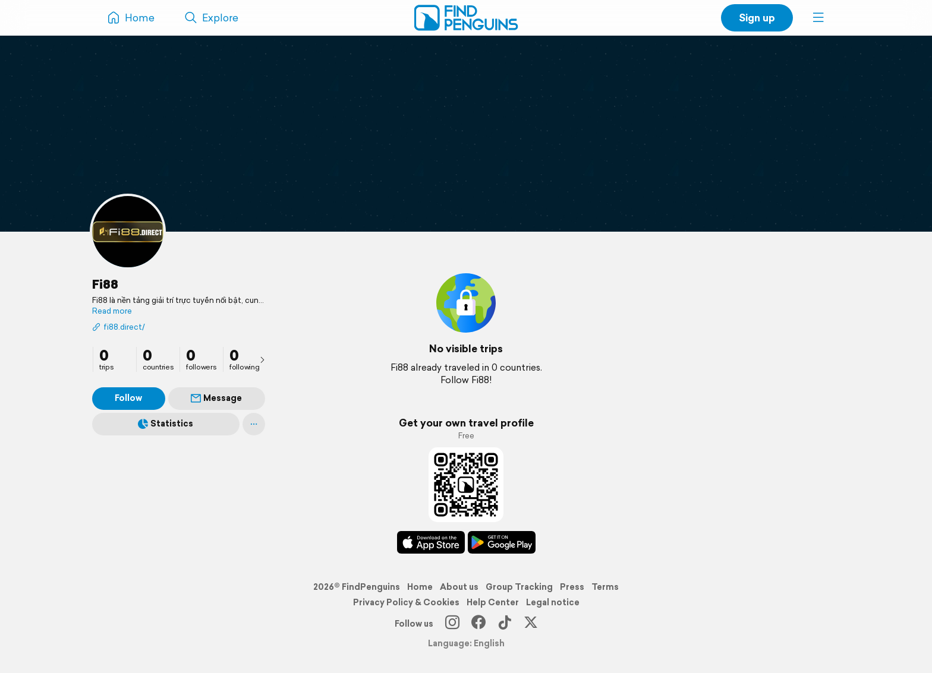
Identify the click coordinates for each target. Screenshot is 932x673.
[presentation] (262, 359)
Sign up (757, 17)
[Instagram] (452, 624)
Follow (128, 398)
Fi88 (105, 284)
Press (572, 587)
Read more (112, 311)
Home (420, 587)
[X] (531, 624)
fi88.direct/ (118, 327)
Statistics (165, 423)
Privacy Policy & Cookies (406, 602)
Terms (605, 587)
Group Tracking (519, 587)
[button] (818, 18)
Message (216, 398)
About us (459, 587)
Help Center (493, 602)
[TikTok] (505, 624)
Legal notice (553, 602)
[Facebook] (478, 624)
